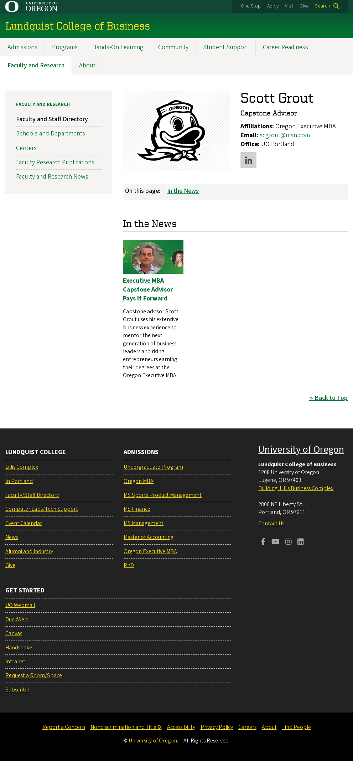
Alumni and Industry (29, 551)
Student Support (225, 47)
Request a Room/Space (33, 675)
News (11, 537)
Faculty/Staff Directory (32, 495)
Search (322, 6)
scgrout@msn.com (285, 135)
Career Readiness (285, 47)
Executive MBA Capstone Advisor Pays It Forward (148, 289)
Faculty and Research (35, 65)
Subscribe (17, 690)
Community (173, 47)
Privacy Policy (217, 727)
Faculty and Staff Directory (52, 119)
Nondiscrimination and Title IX (126, 727)
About (87, 65)
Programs (65, 47)
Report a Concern (63, 727)
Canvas (13, 633)
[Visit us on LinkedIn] (301, 542)
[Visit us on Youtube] (275, 542)
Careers (247, 727)
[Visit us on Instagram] (288, 542)
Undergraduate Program (153, 467)
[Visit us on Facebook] (263, 542)
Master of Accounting (148, 537)
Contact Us (271, 524)
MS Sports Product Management (163, 495)
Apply (273, 6)
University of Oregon (301, 449)
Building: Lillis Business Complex (295, 488)
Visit (289, 6)
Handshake (18, 648)
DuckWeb (16, 619)
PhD (129, 565)
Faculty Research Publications (55, 162)
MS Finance (137, 509)
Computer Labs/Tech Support (41, 509)
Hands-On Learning (118, 47)
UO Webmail (20, 605)
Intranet (15, 661)
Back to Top (331, 398)
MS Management (143, 523)
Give (304, 6)
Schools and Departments (50, 133)
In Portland (19, 481)
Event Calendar (23, 523)
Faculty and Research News (52, 176)
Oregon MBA (139, 481)
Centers (26, 148)
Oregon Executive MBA (150, 551)
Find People (296, 727)
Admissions (22, 47)
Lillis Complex (21, 467)
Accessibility (181, 727)
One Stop (251, 6)
